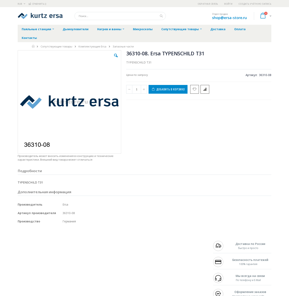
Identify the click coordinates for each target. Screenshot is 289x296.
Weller (60, 241)
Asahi (61, 253)
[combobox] (120, 16)
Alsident (73, 241)
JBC (41, 241)
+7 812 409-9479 (222, 245)
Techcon (52, 268)
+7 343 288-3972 (222, 249)
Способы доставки (181, 249)
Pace (49, 241)
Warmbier (37, 268)
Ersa (32, 241)
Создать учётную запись (254, 3)
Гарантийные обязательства (123, 241)
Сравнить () (37, 3)
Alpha (39, 253)
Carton (63, 261)
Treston (22, 268)
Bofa (21, 245)
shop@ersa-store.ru (229, 17)
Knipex (37, 276)
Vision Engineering (29, 261)
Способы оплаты (180, 257)
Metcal (48, 245)
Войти (228, 3)
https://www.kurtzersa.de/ (81, 293)
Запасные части (123, 46)
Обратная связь (208, 3)
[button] (90, 58)
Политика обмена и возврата (123, 249)
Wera (49, 276)
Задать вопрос (114, 268)
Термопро (62, 245)
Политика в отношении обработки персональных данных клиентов (127, 259)
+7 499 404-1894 (222, 241)
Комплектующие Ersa (92, 46)
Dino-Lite (49, 261)
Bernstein (24, 276)
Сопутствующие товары (56, 46)
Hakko (22, 241)
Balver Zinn (25, 253)
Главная (33, 46)
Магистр (78, 245)
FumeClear (34, 245)
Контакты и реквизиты (184, 241)
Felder (50, 253)
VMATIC (65, 268)
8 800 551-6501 (223, 253)
